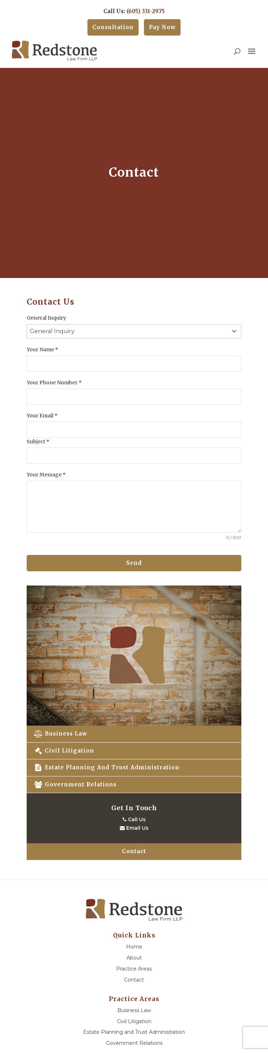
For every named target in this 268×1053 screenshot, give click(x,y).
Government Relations (75, 784)
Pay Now (162, 27)
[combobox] (134, 331)
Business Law (60, 733)
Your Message (46, 474)
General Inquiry (46, 318)
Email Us (134, 828)
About (134, 958)
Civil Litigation (64, 750)
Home (134, 947)
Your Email (42, 415)
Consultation (113, 27)
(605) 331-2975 (146, 11)
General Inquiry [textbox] (52, 331)
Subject (38, 441)
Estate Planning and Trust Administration (106, 767)
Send (134, 563)
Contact (134, 851)
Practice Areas (134, 969)
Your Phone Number (54, 382)
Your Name (42, 349)
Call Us (134, 819)
